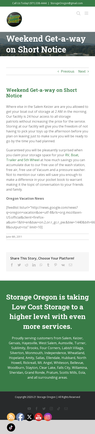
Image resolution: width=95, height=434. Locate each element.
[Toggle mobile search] (78, 13)
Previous (67, 71)
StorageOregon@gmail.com (66, 3)
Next (82, 71)
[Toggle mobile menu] (87, 13)
